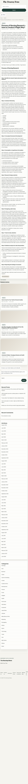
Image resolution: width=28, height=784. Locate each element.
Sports (3, 628)
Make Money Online (6, 616)
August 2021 (4, 532)
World (3, 646)
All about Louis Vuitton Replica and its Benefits (10, 368)
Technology (4, 631)
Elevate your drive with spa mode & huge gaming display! (13, 405)
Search (14, 10)
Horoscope (4, 601)
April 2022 (4, 508)
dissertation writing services (7, 132)
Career (3, 574)
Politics (3, 625)
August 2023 (4, 460)
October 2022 (4, 490)
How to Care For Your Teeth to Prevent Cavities (12, 299)
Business (3, 571)
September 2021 (5, 529)
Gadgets (3, 595)
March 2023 (4, 475)
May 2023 (4, 469)
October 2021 (4, 526)
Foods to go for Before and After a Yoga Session (16, 64)
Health (5, 18)
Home (1, 18)
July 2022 (4, 499)
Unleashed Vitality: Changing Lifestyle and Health (13, 355)
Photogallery (4, 622)
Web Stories (4, 640)
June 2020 (4, 556)
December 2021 (5, 520)
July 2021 (3, 535)
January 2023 (4, 481)
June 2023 (4, 466)
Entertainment (4, 586)
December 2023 (5, 448)
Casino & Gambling (5, 577)
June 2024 (4, 431)
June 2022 (4, 502)
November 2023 (5, 451)
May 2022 (4, 505)
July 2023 (4, 463)
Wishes (3, 643)
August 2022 (4, 496)
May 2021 (3, 541)
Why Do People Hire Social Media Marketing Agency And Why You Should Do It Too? (13, 372)
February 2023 (5, 478)
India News (4, 604)
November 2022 (5, 487)
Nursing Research (5, 276)
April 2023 (4, 472)
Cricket (3, 580)
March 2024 (4, 439)
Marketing (4, 619)
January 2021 (4, 553)
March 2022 (4, 511)
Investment (4, 607)
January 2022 (4, 517)
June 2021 (4, 538)
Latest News (4, 610)
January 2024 (4, 445)
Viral (2, 637)
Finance (3, 589)
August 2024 (4, 425)
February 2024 (5, 442)
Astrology (3, 565)
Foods (3, 592)
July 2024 (4, 428)
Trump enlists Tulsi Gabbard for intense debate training (13, 398)
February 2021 (4, 550)
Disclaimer (10, 673)
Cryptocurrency (5, 583)
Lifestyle (3, 613)
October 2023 (4, 454)
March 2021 (4, 547)
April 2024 (4, 437)
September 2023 (5, 457)
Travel (3, 634)
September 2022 (5, 493)
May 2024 (4, 434)
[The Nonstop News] (14, 2)
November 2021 (5, 523)
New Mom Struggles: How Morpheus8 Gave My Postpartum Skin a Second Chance (12, 327)
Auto (2, 568)
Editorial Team (12, 28)
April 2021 (4, 544)
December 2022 (5, 484)
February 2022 (5, 514)
